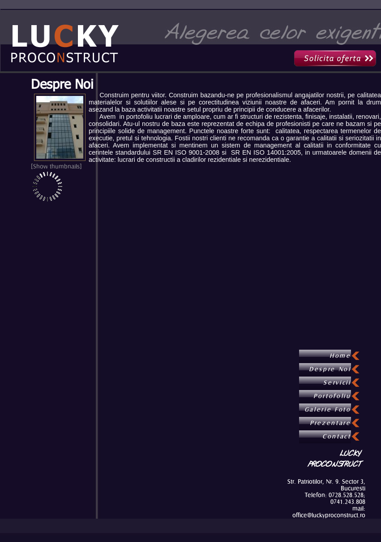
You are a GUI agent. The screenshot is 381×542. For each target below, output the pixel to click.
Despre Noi (62, 83)
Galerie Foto (327, 410)
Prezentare (330, 423)
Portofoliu (332, 396)
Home (340, 356)
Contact (336, 437)
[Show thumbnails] (56, 166)
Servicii (337, 383)
